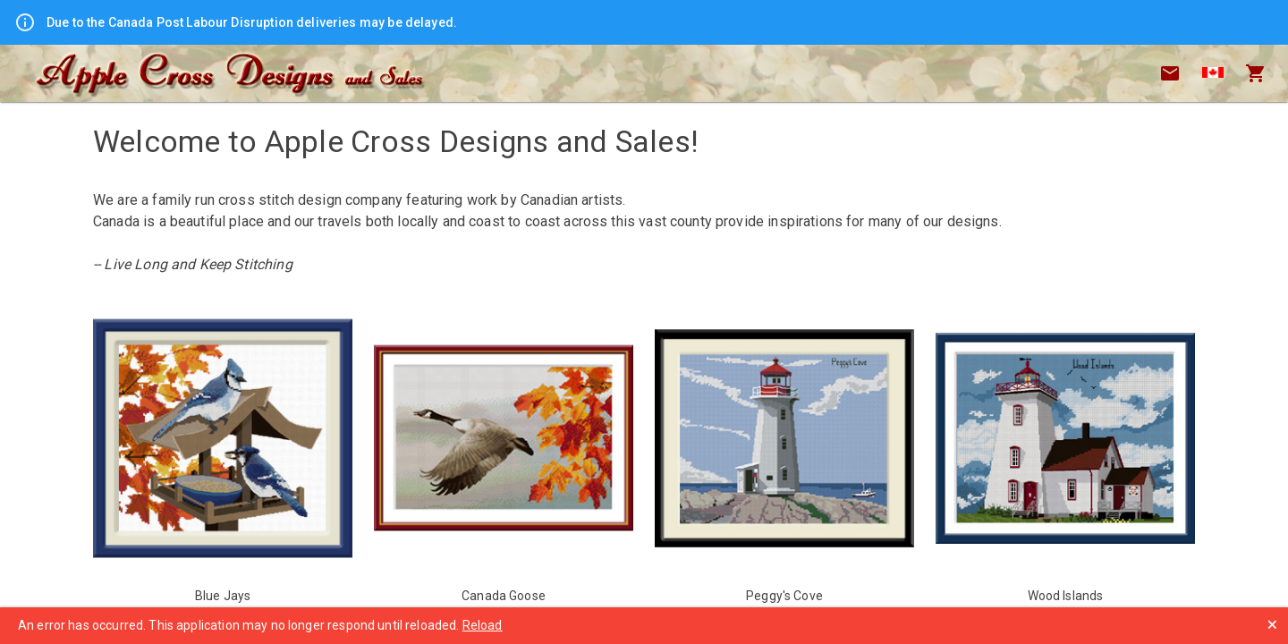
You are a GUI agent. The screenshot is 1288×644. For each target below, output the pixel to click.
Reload (482, 625)
